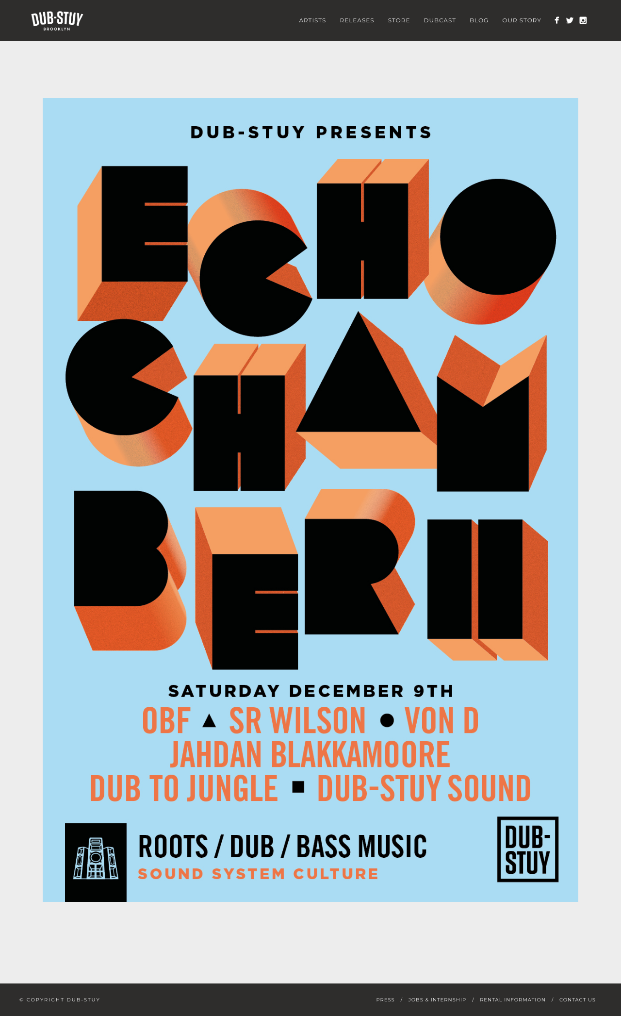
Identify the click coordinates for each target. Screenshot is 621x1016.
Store (399, 20)
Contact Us (577, 1000)
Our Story (521, 20)
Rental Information (513, 1000)
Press (385, 1000)
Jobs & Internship (437, 1000)
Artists (312, 20)
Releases (357, 20)
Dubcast (440, 20)
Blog (479, 20)
